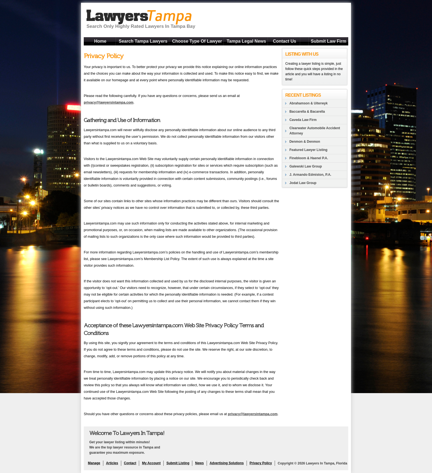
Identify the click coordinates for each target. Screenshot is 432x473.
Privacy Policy (261, 463)
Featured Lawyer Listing (308, 150)
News (199, 463)
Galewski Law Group (305, 166)
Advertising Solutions (227, 463)
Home (100, 41)
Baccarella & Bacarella (307, 111)
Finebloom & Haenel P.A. (308, 158)
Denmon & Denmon (304, 142)
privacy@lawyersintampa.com (108, 102)
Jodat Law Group (302, 183)
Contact (130, 463)
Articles (112, 463)
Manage (94, 463)
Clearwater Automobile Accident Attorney (314, 130)
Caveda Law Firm (303, 120)
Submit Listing (177, 463)
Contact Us (284, 41)
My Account (151, 463)
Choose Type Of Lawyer (197, 41)
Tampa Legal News (246, 41)
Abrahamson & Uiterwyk (308, 103)
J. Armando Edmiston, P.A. (310, 175)
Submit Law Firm (328, 41)
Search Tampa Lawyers (143, 41)
